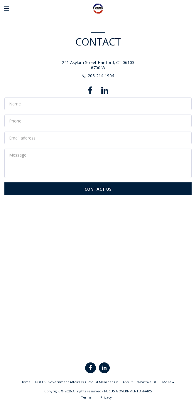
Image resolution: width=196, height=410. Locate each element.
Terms (86, 397)
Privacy (106, 397)
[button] (6, 8)
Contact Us (98, 189)
